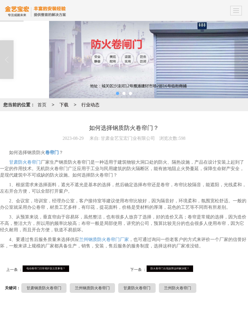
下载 (63, 104)
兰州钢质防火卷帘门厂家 (104, 239)
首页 (41, 104)
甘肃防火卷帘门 (25, 162)
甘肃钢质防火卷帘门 (43, 288)
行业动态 (90, 104)
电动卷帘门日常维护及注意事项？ (45, 268)
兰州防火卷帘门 (177, 288)
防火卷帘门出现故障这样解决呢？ (169, 268)
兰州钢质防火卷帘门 (92, 288)
